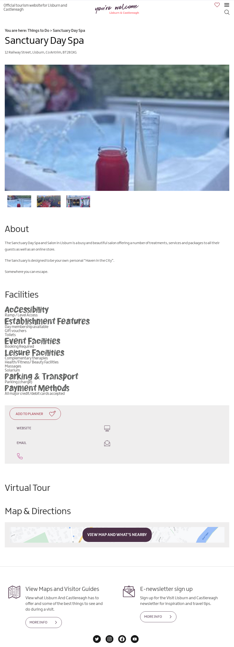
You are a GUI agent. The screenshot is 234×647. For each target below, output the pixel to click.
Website (61, 428)
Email (172, 431)
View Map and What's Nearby (117, 522)
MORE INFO (38, 610)
